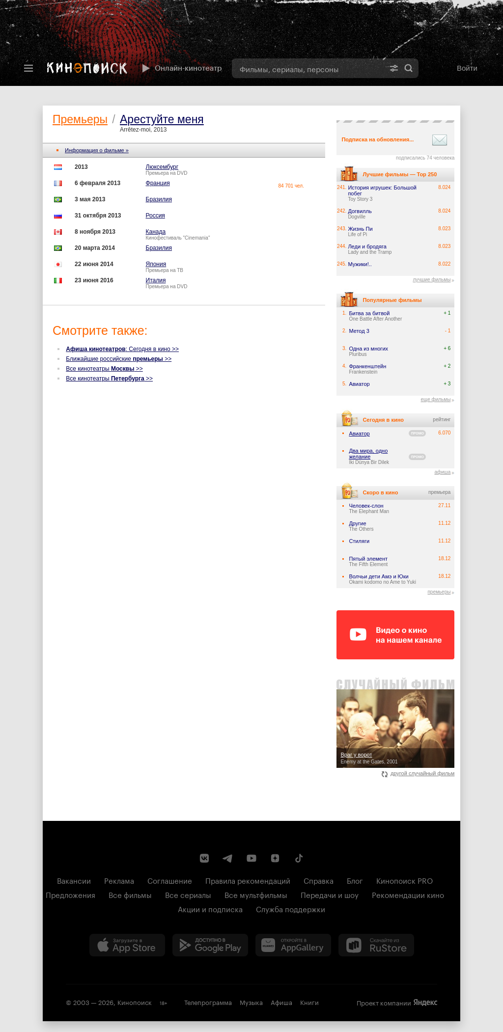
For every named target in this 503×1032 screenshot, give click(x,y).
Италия (156, 280)
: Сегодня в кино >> (122, 349)
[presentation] (251, 43)
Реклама (119, 880)
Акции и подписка (210, 908)
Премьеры (80, 119)
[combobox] (308, 68)
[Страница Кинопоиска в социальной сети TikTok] (299, 858)
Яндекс (425, 1002)
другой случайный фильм (418, 773)
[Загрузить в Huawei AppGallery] (293, 945)
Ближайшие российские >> (118, 358)
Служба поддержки (290, 908)
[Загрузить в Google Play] (210, 945)
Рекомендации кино (408, 894)
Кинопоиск (134, 1001)
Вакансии (74, 880)
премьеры (438, 592)
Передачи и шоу (330, 894)
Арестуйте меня (162, 119)
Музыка (251, 1001)
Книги (309, 1001)
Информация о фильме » (97, 150)
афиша (442, 472)
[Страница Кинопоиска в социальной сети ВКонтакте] (204, 858)
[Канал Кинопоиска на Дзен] (275, 858)
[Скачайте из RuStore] (376, 945)
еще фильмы (435, 399)
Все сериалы (188, 894)
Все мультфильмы (255, 894)
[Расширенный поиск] (394, 68)
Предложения (70, 894)
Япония (156, 264)
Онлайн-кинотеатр (181, 68)
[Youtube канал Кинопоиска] (251, 858)
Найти (409, 68)
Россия (155, 215)
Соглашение (169, 880)
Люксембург (162, 166)
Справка (319, 880)
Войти (467, 68)
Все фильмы (130, 894)
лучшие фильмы (431, 279)
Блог (355, 880)
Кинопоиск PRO (404, 880)
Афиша (281, 1001)
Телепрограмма (208, 1001)
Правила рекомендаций (247, 880)
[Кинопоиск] (87, 68)
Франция (158, 183)
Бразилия (159, 199)
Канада (156, 231)
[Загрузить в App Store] (127, 945)
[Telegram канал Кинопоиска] (228, 858)
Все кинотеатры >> (104, 368)
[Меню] (28, 68)
